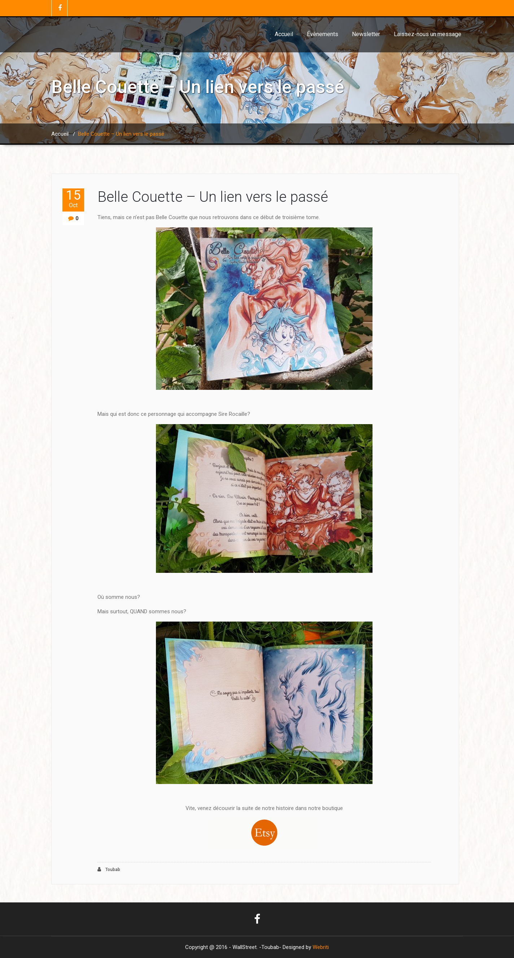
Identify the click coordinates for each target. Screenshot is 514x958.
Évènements (322, 34)
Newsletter (366, 34)
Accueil (284, 34)
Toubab (108, 869)
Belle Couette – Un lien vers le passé (212, 196)
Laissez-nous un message (427, 34)
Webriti (321, 947)
